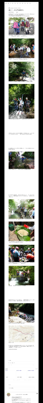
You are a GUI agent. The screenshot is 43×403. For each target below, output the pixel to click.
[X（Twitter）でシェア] (10, 362)
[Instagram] (37, 393)
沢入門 (7, 377)
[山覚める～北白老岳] (33, 373)
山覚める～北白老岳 (31, 377)
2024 (27, 3)
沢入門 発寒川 (19, 377)
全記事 (6, 3)
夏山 (8, 3)
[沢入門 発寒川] (21, 373)
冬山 (12, 3)
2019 (15, 3)
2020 (17, 3)
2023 (25, 3)
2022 (22, 3)
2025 (30, 3)
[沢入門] (10, 373)
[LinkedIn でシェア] (12, 362)
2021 (20, 3)
